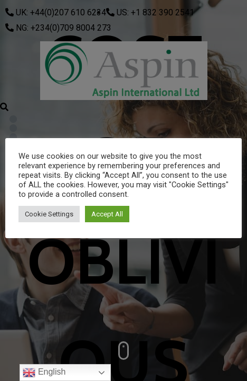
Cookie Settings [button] (49, 214)
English (44, 372)
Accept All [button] (107, 214)
